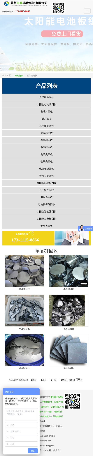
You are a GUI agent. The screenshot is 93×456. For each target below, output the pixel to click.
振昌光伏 (57, 450)
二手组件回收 (46, 190)
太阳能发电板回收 (46, 218)
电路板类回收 (46, 168)
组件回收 (45, 407)
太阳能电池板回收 (46, 183)
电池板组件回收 (46, 204)
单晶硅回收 (46, 140)
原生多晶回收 (46, 126)
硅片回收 (46, 118)
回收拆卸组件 (44, 416)
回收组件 (58, 411)
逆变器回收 (46, 226)
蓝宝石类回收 (46, 176)
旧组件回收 (46, 197)
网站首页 (19, 75)
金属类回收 (46, 161)
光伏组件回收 (46, 97)
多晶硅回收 (46, 147)
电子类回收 (46, 154)
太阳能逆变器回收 (46, 211)
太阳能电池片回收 (46, 104)
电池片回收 (46, 111)
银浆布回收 (46, 133)
